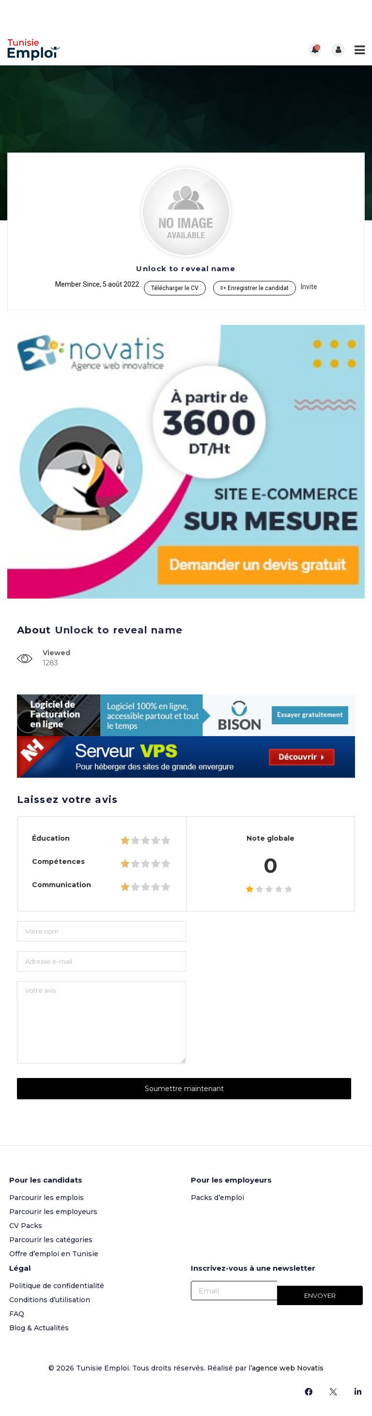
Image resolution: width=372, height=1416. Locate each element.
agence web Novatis (288, 1368)
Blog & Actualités (39, 1328)
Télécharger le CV (175, 288)
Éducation (51, 838)
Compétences (58, 861)
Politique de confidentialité (56, 1285)
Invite (309, 287)
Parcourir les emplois (46, 1197)
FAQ (16, 1313)
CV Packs (25, 1225)
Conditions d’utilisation (49, 1299)
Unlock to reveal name (185, 268)
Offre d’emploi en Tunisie (53, 1253)
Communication (61, 884)
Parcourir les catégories (51, 1239)
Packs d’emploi (217, 1197)
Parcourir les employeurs (53, 1211)
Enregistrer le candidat (254, 288)
